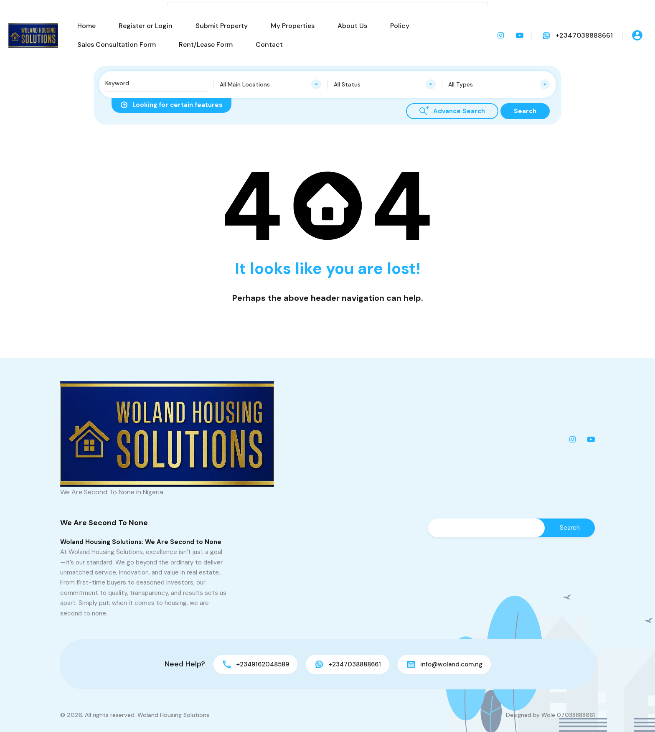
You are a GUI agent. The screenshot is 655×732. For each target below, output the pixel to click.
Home (86, 25)
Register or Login (146, 25)
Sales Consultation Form (116, 44)
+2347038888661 (584, 35)
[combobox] (270, 84)
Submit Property (221, 25)
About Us (352, 25)
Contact (269, 44)
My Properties (293, 25)
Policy (399, 25)
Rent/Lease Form (206, 44)
